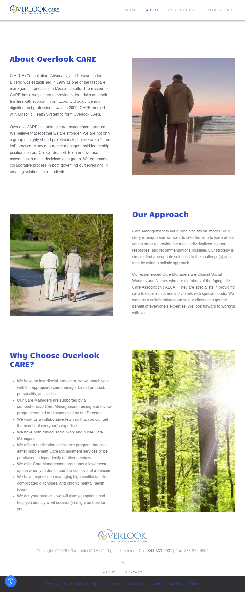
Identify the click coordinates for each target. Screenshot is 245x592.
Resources (181, 10)
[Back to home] (34, 10)
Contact (133, 573)
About (153, 10)
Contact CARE (218, 10)
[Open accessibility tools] (11, 581)
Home (131, 10)
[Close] (238, 584)
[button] (122, 562)
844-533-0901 (160, 551)
